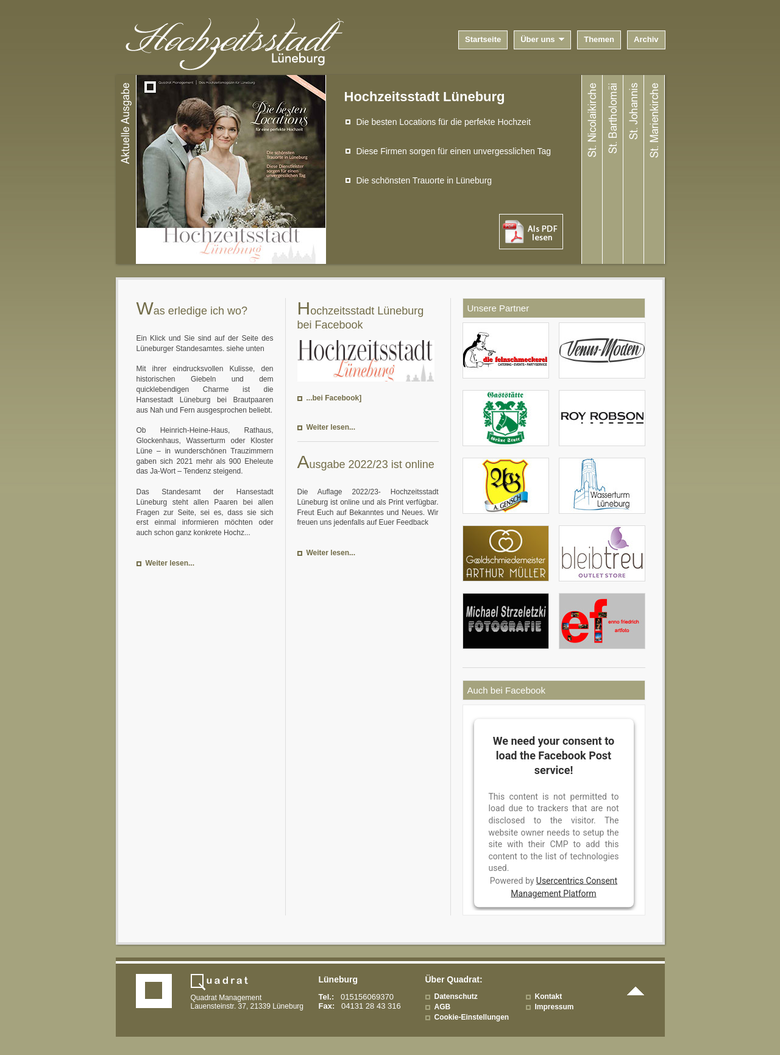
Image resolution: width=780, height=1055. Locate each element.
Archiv (646, 39)
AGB (442, 1007)
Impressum (554, 1007)
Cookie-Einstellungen (471, 1017)
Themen (599, 39)
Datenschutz (456, 996)
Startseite (483, 39)
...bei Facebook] (334, 398)
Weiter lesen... (170, 563)
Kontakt (548, 996)
